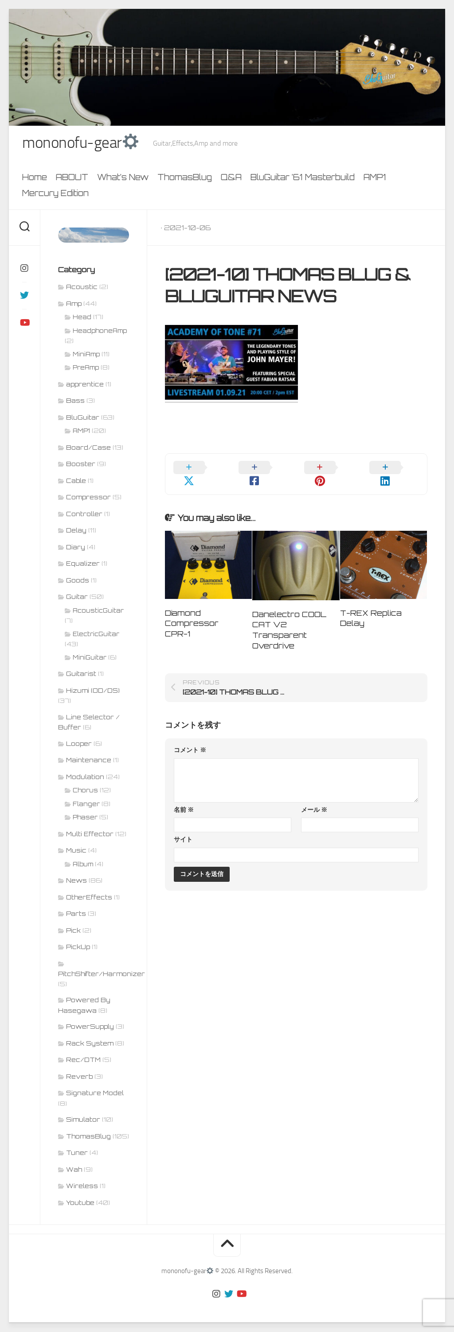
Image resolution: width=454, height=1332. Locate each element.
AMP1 (375, 178)
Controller (84, 514)
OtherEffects (89, 898)
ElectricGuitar (96, 634)
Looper (79, 744)
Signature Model (95, 1093)
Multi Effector (90, 834)
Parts (76, 914)
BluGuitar (82, 418)
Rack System (90, 1044)
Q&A (231, 178)
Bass (75, 401)
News (76, 881)
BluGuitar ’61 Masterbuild (302, 178)
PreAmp (86, 368)
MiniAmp (86, 355)
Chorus (85, 791)
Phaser (85, 818)
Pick (73, 931)
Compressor (88, 498)
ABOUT (72, 178)
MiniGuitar (89, 658)
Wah (74, 1170)
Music (76, 851)
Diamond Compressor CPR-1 (192, 612)
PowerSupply (90, 1027)
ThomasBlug (184, 178)
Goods (77, 581)
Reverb (79, 1077)
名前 (184, 798)
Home (34, 178)
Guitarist (81, 674)
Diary (75, 548)
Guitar (77, 597)
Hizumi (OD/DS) (93, 691)
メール (314, 798)
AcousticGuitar (98, 611)
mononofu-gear (82, 143)
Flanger (86, 804)
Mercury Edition (55, 194)
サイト (183, 828)
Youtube (80, 1203)
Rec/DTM (83, 1060)
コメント (190, 739)
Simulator (83, 1120)
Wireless (82, 1186)
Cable (76, 481)
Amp (74, 304)
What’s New (123, 178)
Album (83, 865)
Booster (80, 464)
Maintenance (88, 760)
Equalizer (83, 564)
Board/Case (88, 448)
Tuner (77, 1153)
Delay (76, 531)
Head (82, 317)
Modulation (85, 777)
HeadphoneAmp (100, 331)
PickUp (78, 947)
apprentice (85, 385)
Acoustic (82, 287)
